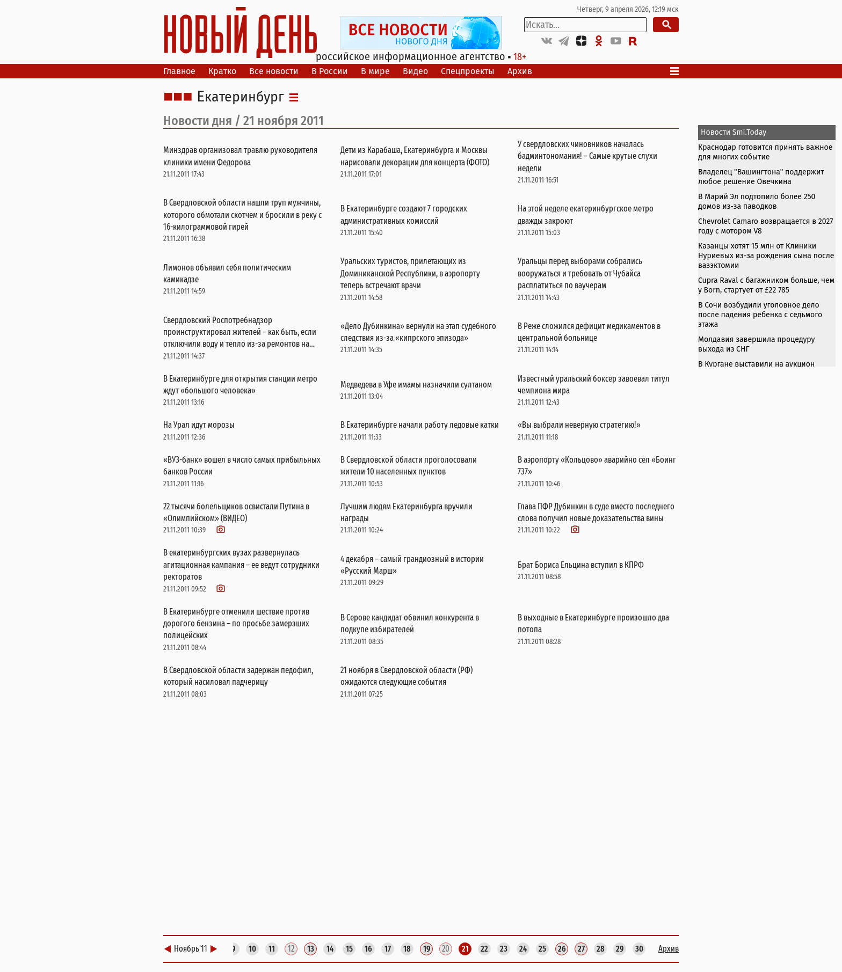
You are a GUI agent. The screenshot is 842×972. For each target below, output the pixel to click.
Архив (519, 71)
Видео (415, 71)
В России (329, 71)
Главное (179, 71)
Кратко (222, 71)
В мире (375, 71)
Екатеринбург (240, 97)
